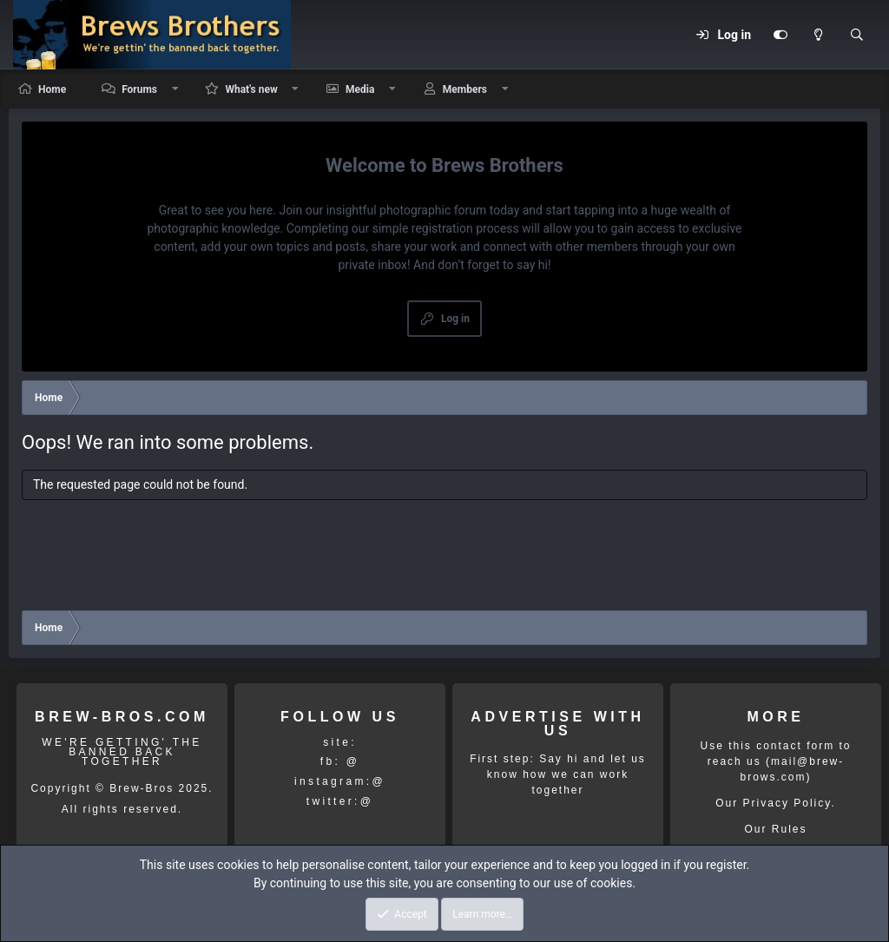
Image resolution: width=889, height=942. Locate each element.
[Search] (857, 35)
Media (360, 89)
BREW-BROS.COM (122, 716)
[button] (175, 89)
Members (465, 89)
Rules (789, 829)
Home (52, 89)
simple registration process (445, 228)
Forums (139, 89)
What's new (251, 89)
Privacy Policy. (789, 803)
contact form (795, 746)
